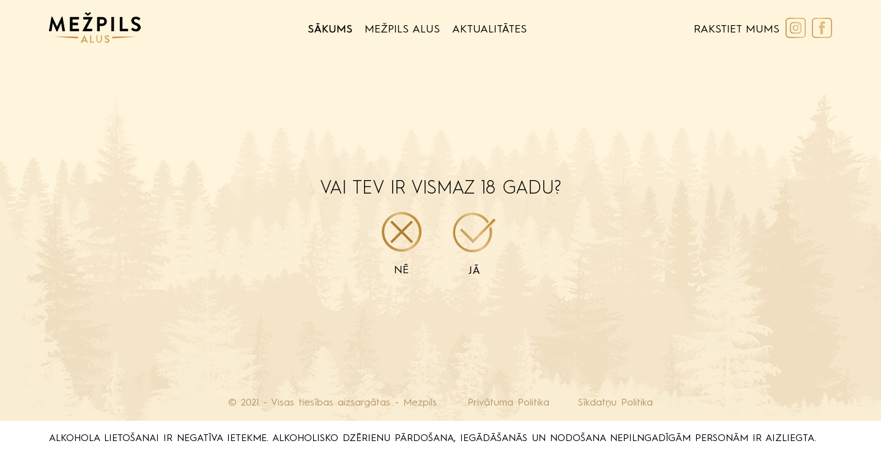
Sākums (330, 29)
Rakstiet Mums (736, 29)
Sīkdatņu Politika (615, 403)
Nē (402, 244)
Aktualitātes (489, 29)
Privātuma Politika (508, 403)
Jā (474, 244)
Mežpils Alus (402, 29)
